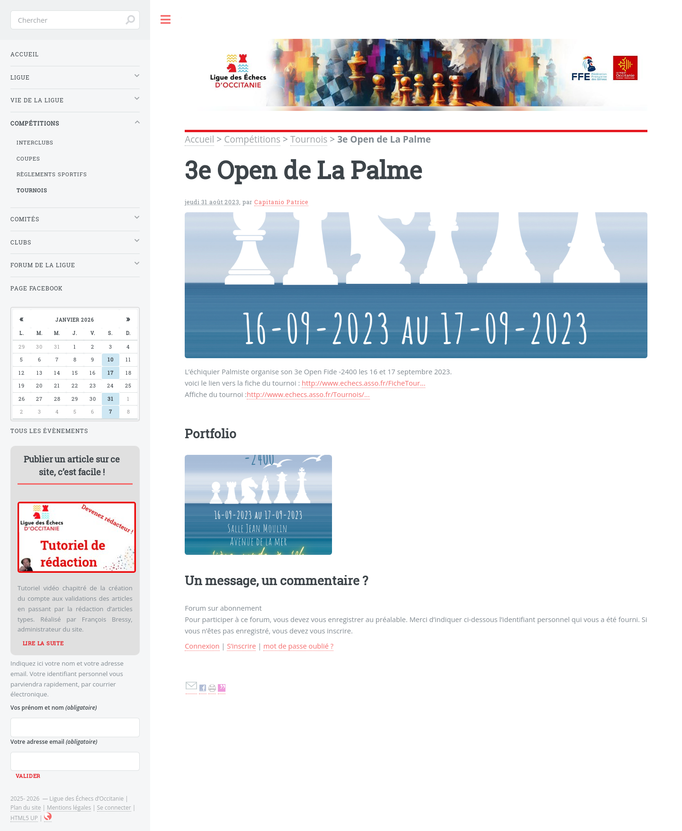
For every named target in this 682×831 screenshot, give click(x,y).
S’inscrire (241, 645)
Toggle (165, 19)
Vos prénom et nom (53, 707)
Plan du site (25, 807)
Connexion (202, 645)
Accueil (199, 139)
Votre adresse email (53, 741)
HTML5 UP (24, 818)
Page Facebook (36, 288)
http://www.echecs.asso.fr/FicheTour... (363, 383)
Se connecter (114, 807)
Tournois (308, 139)
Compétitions (252, 139)
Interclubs (35, 142)
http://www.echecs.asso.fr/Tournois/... (308, 394)
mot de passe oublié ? (298, 645)
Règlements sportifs (52, 174)
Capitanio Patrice (281, 202)
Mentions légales (69, 807)
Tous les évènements (49, 430)
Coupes (28, 158)
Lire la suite (43, 643)
